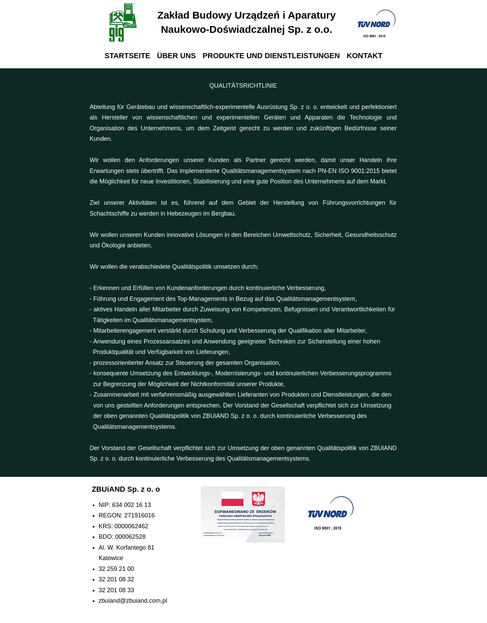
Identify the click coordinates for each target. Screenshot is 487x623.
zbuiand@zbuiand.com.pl (132, 600)
